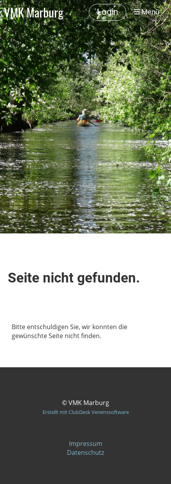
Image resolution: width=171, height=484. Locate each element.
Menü (146, 12)
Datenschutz (85, 452)
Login (107, 12)
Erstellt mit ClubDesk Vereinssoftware (85, 412)
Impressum (85, 443)
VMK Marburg (33, 12)
